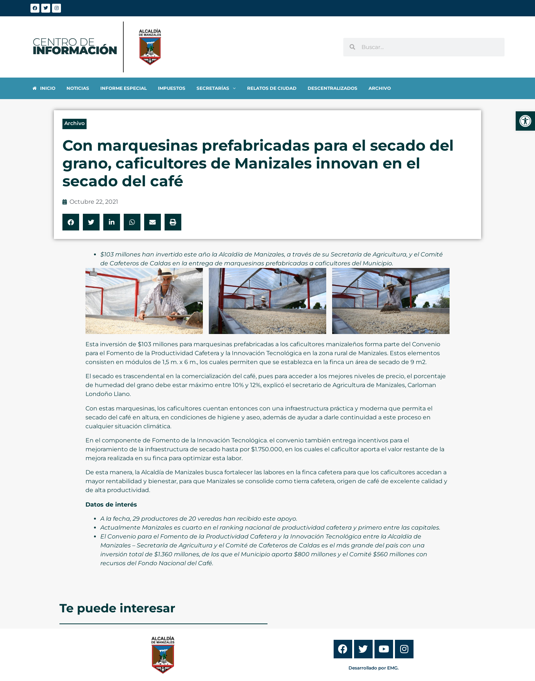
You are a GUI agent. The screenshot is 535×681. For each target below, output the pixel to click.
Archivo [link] (74, 123)
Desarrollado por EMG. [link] (373, 668)
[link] (525, 121)
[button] (70, 222)
